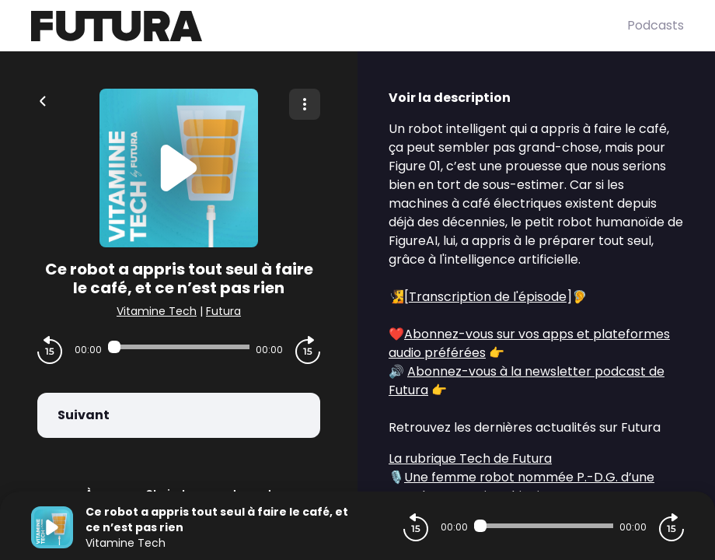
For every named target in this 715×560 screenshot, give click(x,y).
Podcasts (655, 25)
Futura (223, 311)
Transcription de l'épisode (488, 297)
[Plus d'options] (304, 104)
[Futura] (329, 26)
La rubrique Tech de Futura (470, 458)
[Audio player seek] (178, 346)
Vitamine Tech (157, 311)
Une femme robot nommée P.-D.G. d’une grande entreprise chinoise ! (521, 486)
